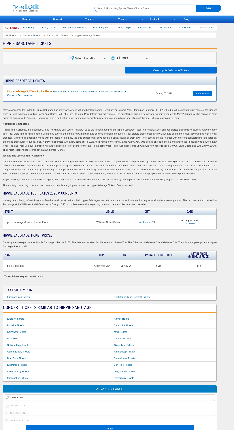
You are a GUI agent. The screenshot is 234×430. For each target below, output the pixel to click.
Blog (186, 19)
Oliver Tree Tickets (124, 345)
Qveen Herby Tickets (18, 371)
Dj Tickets (12, 338)
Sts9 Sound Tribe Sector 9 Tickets (132, 297)
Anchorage (145, 222)
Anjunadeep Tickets (124, 351)
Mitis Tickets (120, 332)
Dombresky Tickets (124, 378)
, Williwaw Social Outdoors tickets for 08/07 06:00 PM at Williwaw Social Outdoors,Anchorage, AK (67, 93)
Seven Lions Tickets (124, 358)
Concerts (58, 19)
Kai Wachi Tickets (16, 332)
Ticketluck (49, 8)
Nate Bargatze (105, 27)
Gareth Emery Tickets (18, 351)
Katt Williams (149, 27)
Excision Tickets (15, 318)
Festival (154, 19)
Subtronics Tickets (123, 325)
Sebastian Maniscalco (78, 27)
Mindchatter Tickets (17, 378)
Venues (122, 19)
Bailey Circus (53, 27)
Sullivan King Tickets (18, 345)
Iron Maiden (169, 27)
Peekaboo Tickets (123, 338)
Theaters (90, 19)
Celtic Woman (209, 27)
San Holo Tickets (123, 364)
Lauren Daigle (127, 27)
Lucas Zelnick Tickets (18, 297)
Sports (26, 19)
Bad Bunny (33, 27)
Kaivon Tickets (121, 318)
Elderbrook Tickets (17, 364)
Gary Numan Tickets (124, 371)
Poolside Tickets (15, 325)
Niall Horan (189, 27)
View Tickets (202, 93)
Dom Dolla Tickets (16, 358)
